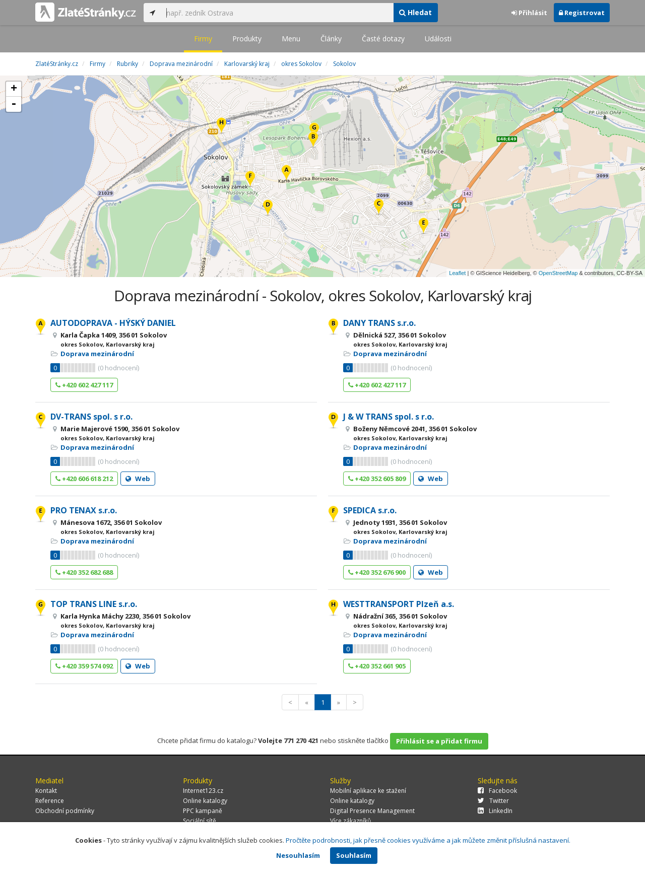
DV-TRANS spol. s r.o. (91, 416)
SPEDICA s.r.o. (370, 510)
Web (137, 478)
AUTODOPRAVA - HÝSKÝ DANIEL (113, 322)
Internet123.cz (203, 790)
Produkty (247, 38)
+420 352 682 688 (84, 572)
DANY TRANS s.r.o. (379, 322)
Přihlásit (529, 12)
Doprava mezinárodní (97, 353)
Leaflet (457, 273)
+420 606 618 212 (84, 478)
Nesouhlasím (298, 855)
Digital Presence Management (372, 810)
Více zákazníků (350, 821)
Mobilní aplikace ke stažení (368, 790)
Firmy (203, 38)
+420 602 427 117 (84, 384)
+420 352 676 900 (377, 572)
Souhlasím (353, 855)
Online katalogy (205, 800)
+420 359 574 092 (84, 665)
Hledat (415, 12)
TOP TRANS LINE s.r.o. (93, 604)
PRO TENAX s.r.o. (83, 510)
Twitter (493, 800)
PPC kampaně (202, 810)
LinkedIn (495, 810)
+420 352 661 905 (377, 665)
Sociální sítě (199, 821)
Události (438, 38)
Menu (291, 38)
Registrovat (582, 12)
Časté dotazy (383, 38)
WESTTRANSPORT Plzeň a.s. (398, 604)
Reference (49, 800)
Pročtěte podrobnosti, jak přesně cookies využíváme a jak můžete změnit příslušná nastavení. (428, 840)
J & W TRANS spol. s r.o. (388, 416)
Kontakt (46, 790)
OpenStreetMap (558, 273)
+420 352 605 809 (377, 478)
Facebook (497, 790)
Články (331, 38)
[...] (277, 12)
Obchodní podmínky (64, 810)
